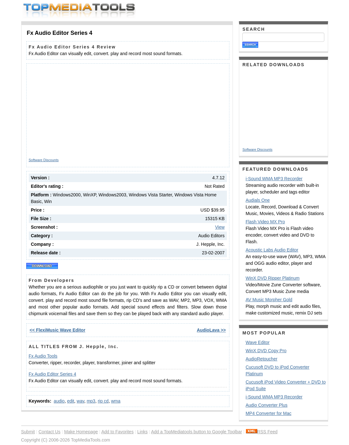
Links (142, 431)
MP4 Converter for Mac (268, 413)
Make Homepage (81, 431)
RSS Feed (262, 431)
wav (80, 401)
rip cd (103, 401)
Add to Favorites (117, 431)
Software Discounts (44, 160)
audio (59, 401)
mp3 (91, 401)
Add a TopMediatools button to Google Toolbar (196, 431)
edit (70, 401)
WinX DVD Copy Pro (266, 350)
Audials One (258, 200)
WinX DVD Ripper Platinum (272, 278)
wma (116, 401)
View (220, 227)
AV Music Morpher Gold (269, 299)
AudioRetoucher (261, 358)
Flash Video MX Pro (265, 221)
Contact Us (49, 431)
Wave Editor (258, 342)
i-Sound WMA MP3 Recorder (274, 178)
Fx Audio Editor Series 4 (52, 374)
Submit (28, 431)
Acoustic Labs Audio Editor (272, 249)
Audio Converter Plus (266, 405)
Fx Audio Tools (43, 356)
